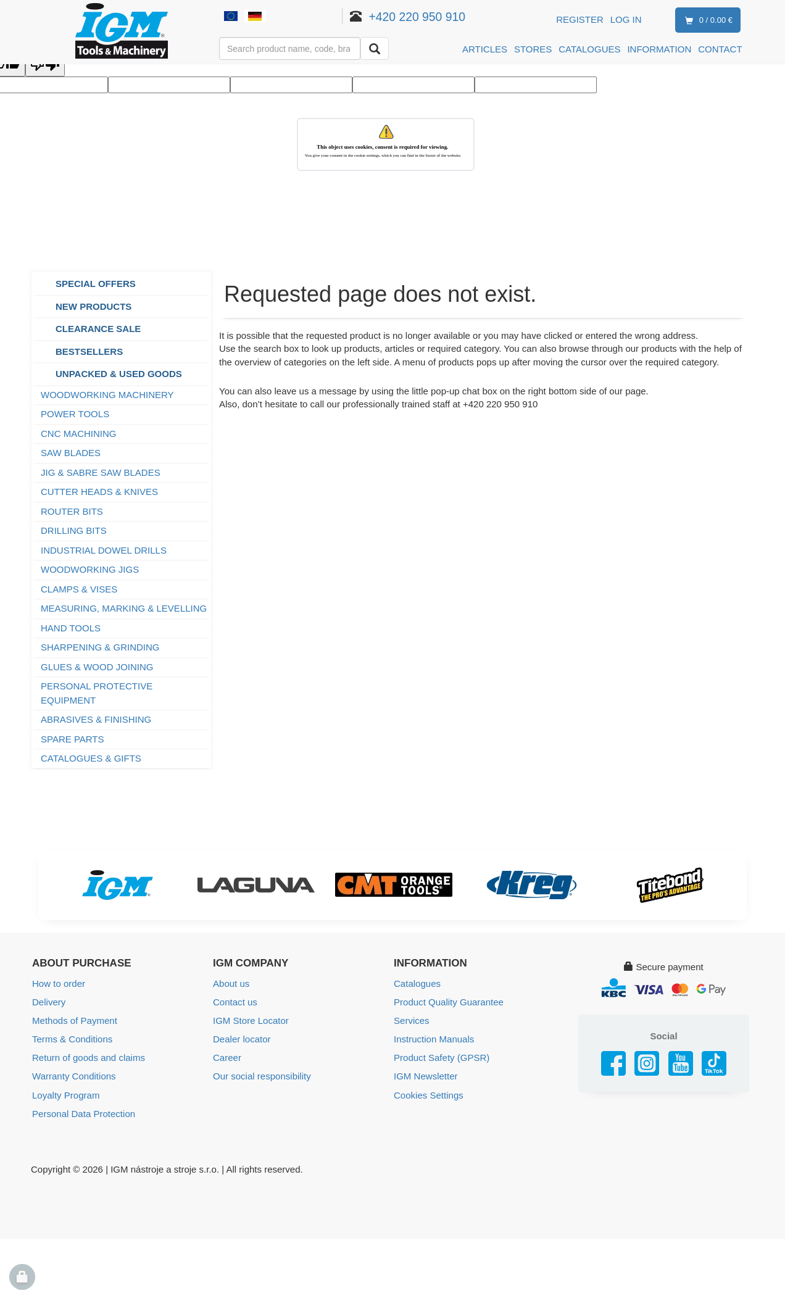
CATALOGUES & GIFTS (91, 758)
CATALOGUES (589, 49)
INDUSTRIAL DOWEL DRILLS (104, 550)
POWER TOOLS (75, 414)
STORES (533, 49)
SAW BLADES (71, 452)
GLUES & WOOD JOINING (97, 667)
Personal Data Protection (83, 1113)
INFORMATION (659, 49)
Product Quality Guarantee (449, 1002)
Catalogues (417, 983)
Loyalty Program (65, 1094)
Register (580, 19)
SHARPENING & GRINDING (100, 647)
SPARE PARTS (72, 739)
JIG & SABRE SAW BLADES (100, 472)
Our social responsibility (261, 1076)
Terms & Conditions (72, 1039)
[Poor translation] (45, 65)
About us (231, 983)
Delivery (48, 1002)
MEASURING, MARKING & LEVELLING (124, 608)
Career (227, 1057)
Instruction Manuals (434, 1039)
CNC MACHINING (79, 433)
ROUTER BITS (72, 511)
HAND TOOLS (71, 628)
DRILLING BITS (74, 530)
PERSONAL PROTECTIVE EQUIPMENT (96, 693)
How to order (58, 983)
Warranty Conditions (73, 1076)
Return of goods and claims (88, 1057)
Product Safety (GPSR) (441, 1057)
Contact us (235, 1002)
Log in (626, 19)
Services (412, 1020)
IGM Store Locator (251, 1020)
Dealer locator (241, 1039)
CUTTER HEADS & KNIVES (99, 491)
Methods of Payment (74, 1020)
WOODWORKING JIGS (90, 569)
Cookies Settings (428, 1094)
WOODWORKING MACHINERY (107, 394)
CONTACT (720, 49)
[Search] (374, 48)
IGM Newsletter (425, 1076)
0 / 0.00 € (706, 20)
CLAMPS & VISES (79, 589)
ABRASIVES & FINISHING (96, 719)
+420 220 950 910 (417, 16)
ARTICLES (484, 49)
